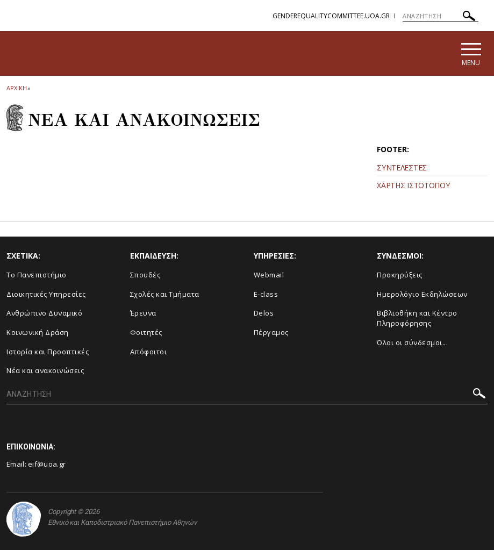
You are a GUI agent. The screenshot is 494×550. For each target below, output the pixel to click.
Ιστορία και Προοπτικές (47, 351)
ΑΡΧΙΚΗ (16, 88)
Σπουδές (145, 275)
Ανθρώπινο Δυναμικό (44, 313)
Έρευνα (143, 313)
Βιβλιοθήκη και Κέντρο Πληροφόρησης (417, 318)
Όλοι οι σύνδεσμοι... (412, 342)
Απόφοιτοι (148, 351)
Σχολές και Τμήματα (164, 294)
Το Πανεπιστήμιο (36, 275)
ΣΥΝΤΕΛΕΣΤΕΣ (402, 167)
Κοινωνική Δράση (37, 332)
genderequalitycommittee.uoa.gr (331, 15)
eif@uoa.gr (47, 464)
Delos (264, 313)
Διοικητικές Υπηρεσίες (46, 294)
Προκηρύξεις (400, 275)
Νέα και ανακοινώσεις (45, 370)
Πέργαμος (271, 332)
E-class (266, 294)
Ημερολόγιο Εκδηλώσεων (422, 294)
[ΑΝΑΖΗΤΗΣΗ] (440, 16)
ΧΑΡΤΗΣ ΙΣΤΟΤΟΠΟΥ (413, 185)
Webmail (269, 275)
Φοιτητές (146, 332)
